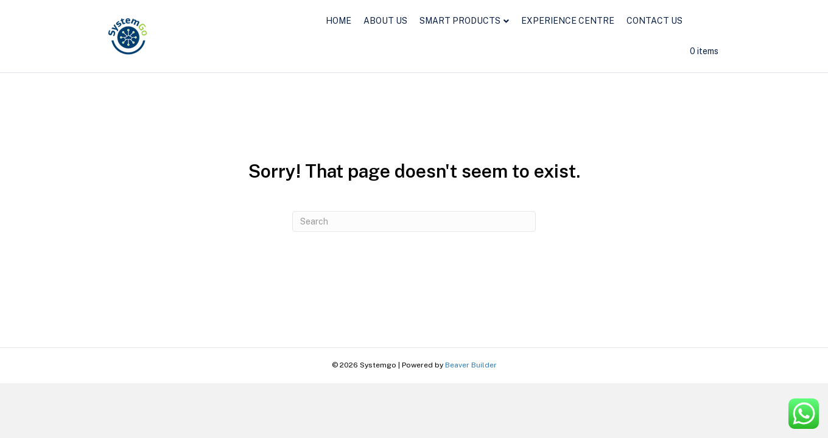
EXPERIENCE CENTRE (567, 21)
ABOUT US (385, 21)
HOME (338, 21)
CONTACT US (654, 21)
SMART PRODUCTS (459, 21)
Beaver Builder (471, 365)
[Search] (414, 221)
